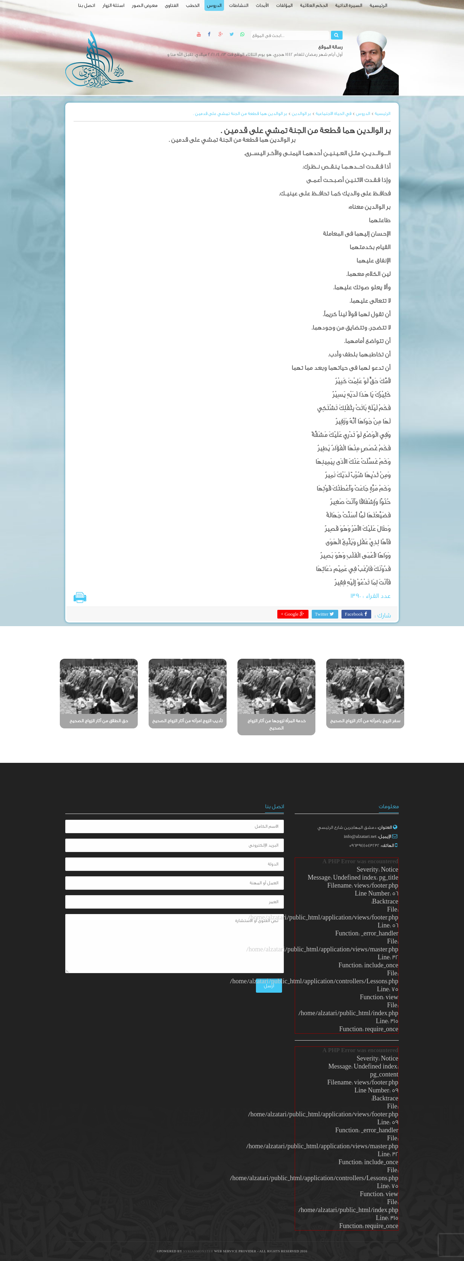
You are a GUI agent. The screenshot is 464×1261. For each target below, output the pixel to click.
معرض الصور (144, 5)
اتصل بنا (86, 5)
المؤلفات (284, 5)
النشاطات (238, 5)
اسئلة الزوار (113, 5)
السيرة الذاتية (348, 5)
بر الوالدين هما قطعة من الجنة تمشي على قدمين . (240, 113)
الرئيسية (378, 5)
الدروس (214, 5)
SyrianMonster (198, 1251)
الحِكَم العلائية (314, 5)
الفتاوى (171, 5)
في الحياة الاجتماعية (333, 113)
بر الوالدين (301, 113)
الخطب (192, 5)
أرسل (260, 980)
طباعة (80, 597)
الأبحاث (262, 5)
